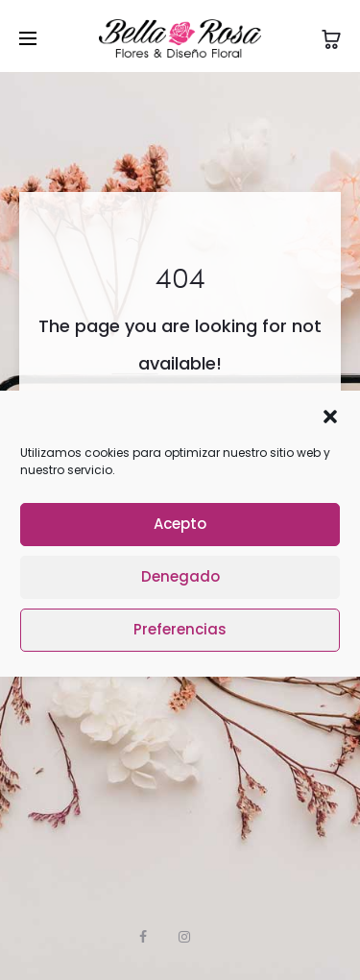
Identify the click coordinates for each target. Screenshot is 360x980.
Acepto (180, 524)
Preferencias (180, 629)
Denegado (180, 576)
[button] (330, 415)
